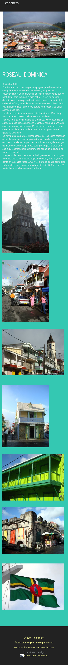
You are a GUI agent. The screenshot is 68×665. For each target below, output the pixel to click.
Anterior (28, 637)
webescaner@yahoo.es (34, 655)
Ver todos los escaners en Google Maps (34, 647)
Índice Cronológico (24, 642)
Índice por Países (44, 642)
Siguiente (39, 637)
